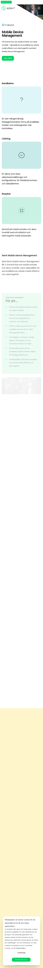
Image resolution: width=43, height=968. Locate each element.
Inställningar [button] (21, 953)
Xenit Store (6, 2)
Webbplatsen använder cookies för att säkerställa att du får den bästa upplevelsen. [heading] (20, 923)
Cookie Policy (20, 948)
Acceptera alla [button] (21, 960)
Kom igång (8, 58)
